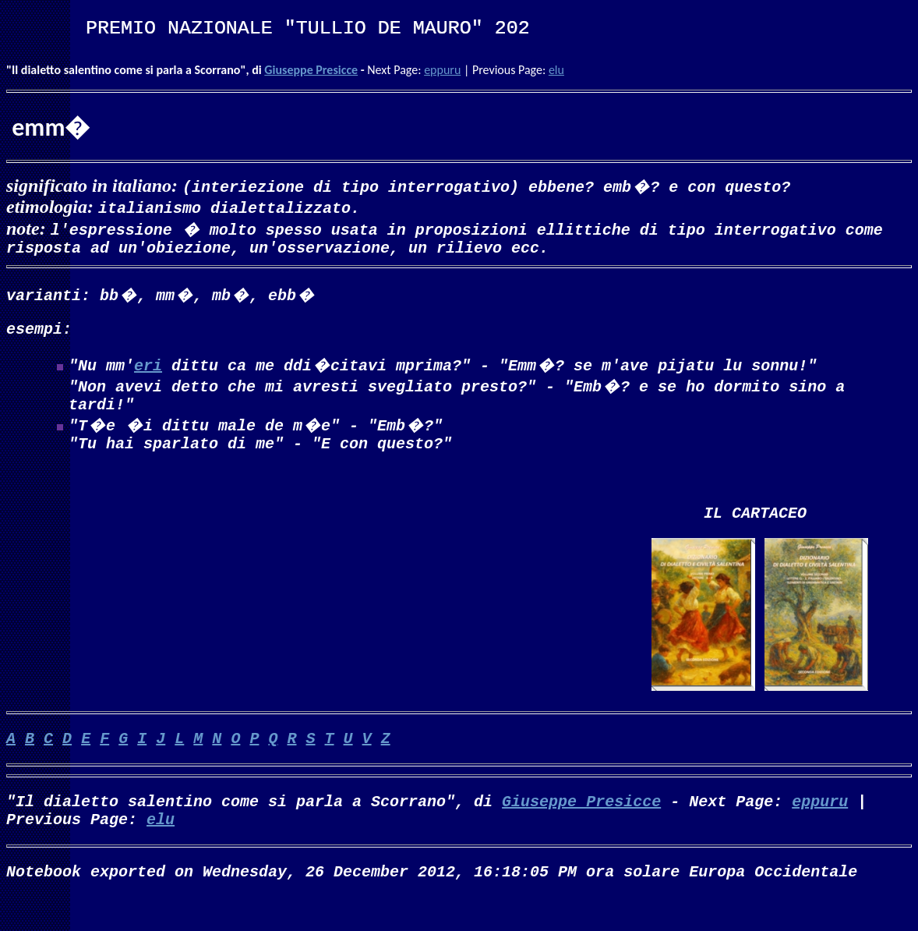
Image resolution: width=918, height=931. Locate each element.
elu (556, 69)
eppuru (442, 69)
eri (148, 370)
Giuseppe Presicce (311, 69)
